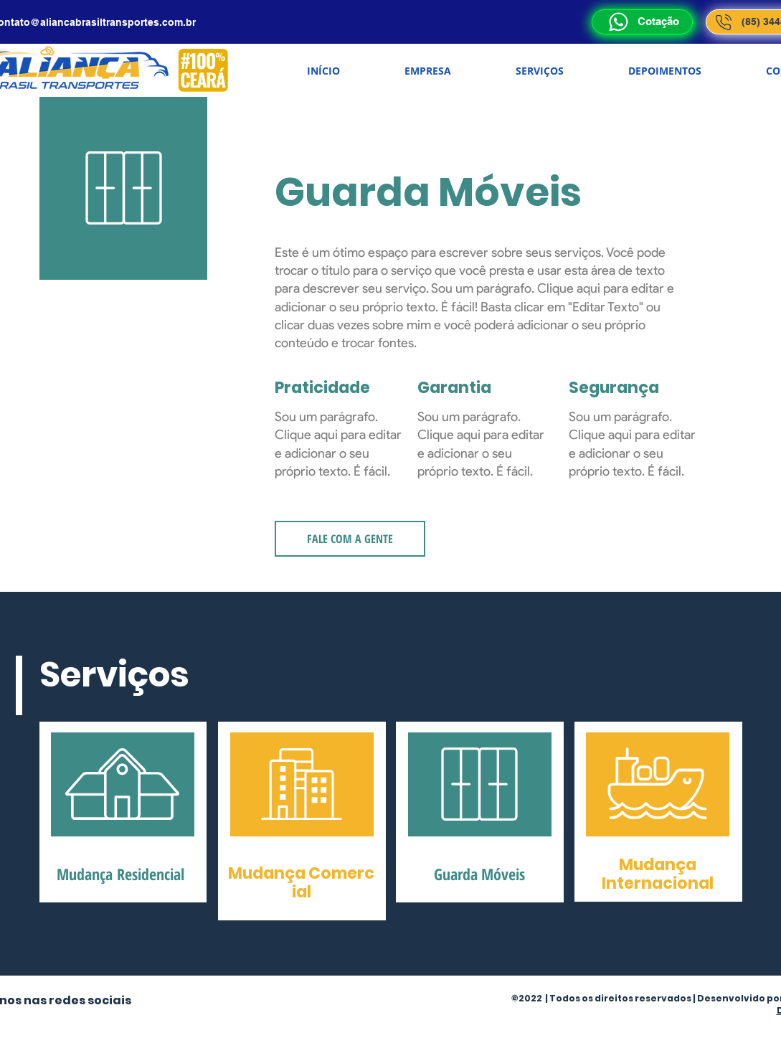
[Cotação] (642, 21)
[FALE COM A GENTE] (350, 539)
